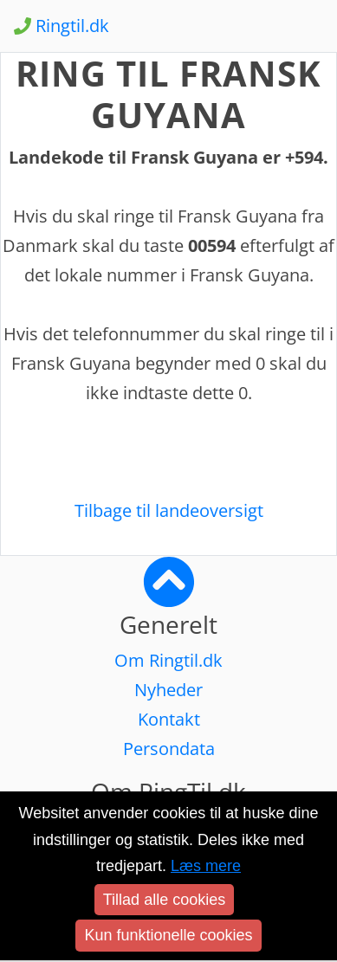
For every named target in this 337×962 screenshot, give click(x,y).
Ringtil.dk (61, 25)
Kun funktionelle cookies (168, 935)
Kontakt (169, 719)
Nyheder (168, 689)
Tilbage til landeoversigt (169, 510)
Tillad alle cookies (164, 899)
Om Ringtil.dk (168, 660)
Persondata (169, 748)
